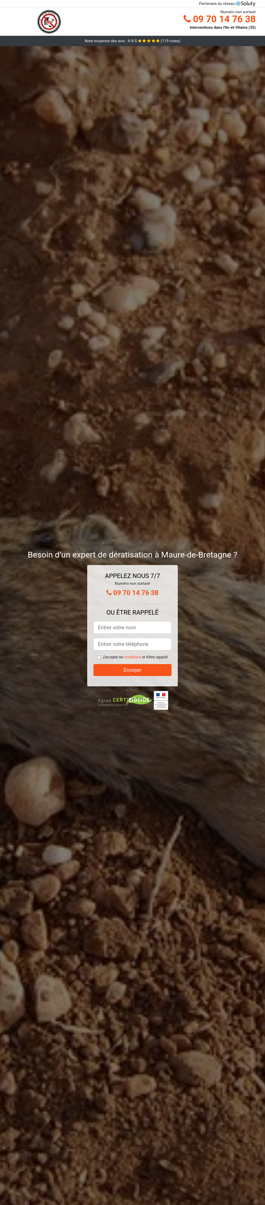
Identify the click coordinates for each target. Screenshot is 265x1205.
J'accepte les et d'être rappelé (135, 657)
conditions (132, 657)
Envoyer (132, 670)
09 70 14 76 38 (219, 19)
